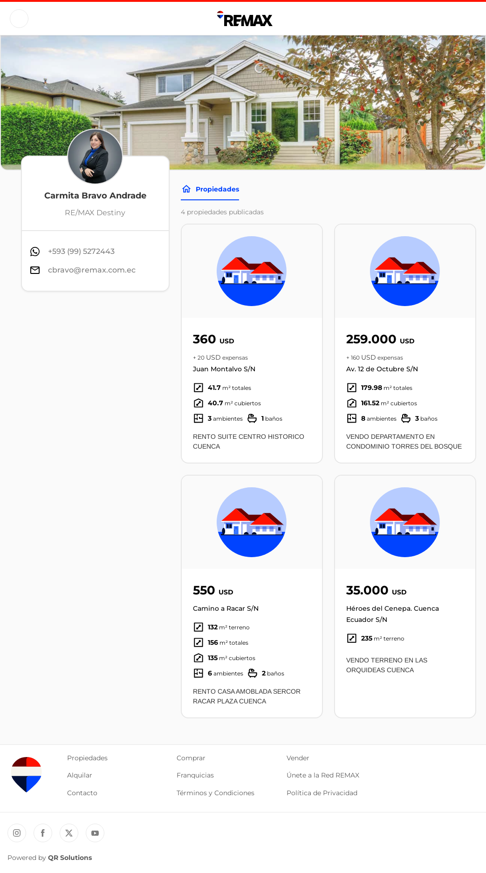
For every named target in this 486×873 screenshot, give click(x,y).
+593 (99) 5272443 (81, 251)
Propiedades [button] (87, 758)
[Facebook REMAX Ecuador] (43, 833)
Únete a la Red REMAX (323, 775)
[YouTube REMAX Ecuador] (95, 833)
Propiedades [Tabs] (210, 189)
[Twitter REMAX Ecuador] (69, 833)
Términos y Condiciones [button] (215, 793)
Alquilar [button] (79, 775)
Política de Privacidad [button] (322, 793)
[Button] (19, 18)
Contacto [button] (82, 793)
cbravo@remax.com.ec (92, 270)
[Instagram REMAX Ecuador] (16, 833)
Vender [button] (298, 758)
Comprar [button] (191, 758)
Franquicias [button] (195, 775)
